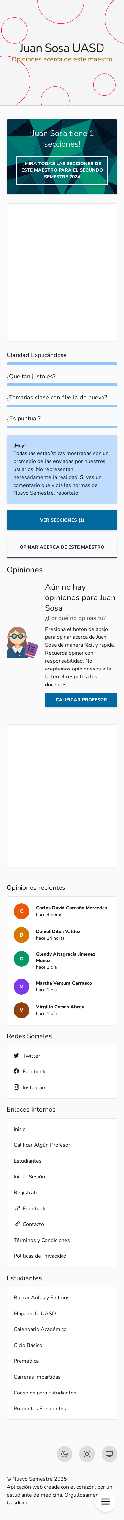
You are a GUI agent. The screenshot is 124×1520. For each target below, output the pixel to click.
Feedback (29, 1208)
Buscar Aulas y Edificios (42, 1297)
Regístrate (26, 1192)
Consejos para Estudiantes (45, 1392)
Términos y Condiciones (42, 1240)
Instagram (30, 1087)
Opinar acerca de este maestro (62, 547)
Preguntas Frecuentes (40, 1408)
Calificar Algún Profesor (42, 1145)
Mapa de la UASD (35, 1313)
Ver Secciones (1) (62, 520)
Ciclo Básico (28, 1345)
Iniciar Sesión (29, 1176)
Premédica (26, 1361)
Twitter (27, 1056)
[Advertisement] (62, 272)
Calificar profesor (81, 700)
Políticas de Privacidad (40, 1256)
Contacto (29, 1224)
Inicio (20, 1129)
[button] (105, 1501)
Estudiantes (28, 1161)
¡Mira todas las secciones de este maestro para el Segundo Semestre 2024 (62, 170)
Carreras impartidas (37, 1377)
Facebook (29, 1071)
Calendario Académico (40, 1329)
